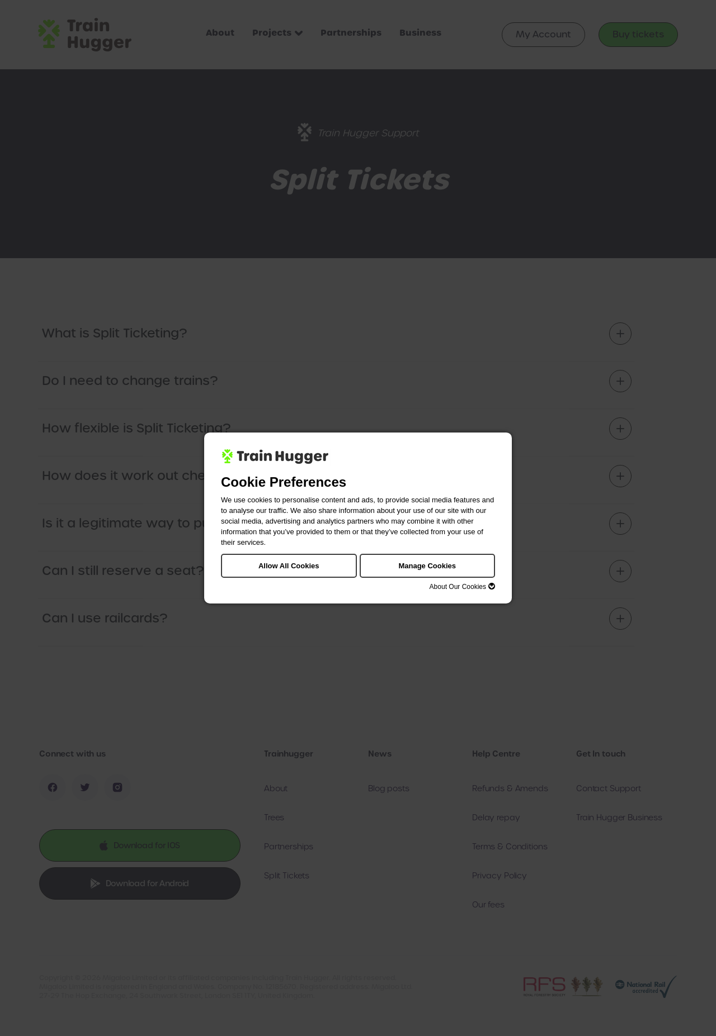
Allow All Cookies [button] (288, 566)
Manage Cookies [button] (427, 566)
